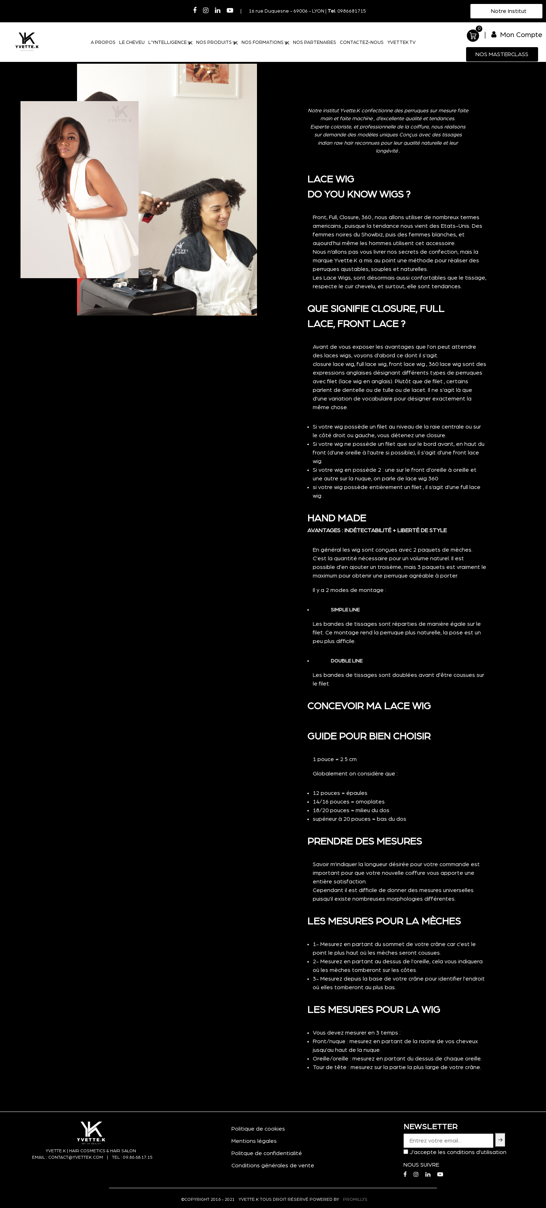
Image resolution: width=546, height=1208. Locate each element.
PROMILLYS (355, 1199)
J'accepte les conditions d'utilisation (458, 1152)
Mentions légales (254, 1141)
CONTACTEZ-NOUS (362, 42)
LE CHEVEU (132, 42)
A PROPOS (103, 42)
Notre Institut (508, 11)
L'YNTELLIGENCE (170, 42)
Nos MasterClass (501, 54)
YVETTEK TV (401, 42)
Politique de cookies (258, 1129)
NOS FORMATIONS (265, 42)
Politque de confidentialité (266, 1153)
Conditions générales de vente (272, 1165)
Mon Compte (516, 35)
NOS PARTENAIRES (314, 42)
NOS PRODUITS (217, 42)
